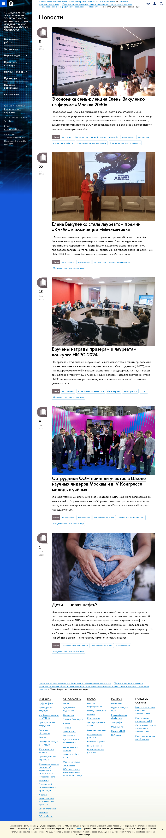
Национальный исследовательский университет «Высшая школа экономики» (75, 683)
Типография (116, 722)
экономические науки (119, 261)
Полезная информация (11, 86)
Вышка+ (66, 723)
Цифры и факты (46, 703)
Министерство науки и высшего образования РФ (145, 710)
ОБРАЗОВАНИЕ (72, 698)
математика (100, 261)
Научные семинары (14, 71)
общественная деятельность (91, 142)
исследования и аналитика (91, 391)
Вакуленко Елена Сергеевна (12, 110)
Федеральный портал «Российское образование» (145, 728)
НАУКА (91, 698)
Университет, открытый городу (90, 137)
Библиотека (116, 703)
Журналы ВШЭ (118, 731)
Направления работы (11, 41)
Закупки (42, 737)
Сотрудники (11, 48)
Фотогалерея (11, 94)
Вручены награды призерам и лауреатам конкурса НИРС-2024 (94, 352)
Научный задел (12, 55)
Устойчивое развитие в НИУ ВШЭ (49, 717)
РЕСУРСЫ (116, 698)
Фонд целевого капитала (46, 751)
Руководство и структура (46, 709)
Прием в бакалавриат (73, 719)
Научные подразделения (94, 705)
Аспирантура (69, 735)
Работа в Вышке (46, 816)
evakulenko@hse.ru (13, 129)
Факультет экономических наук (125, 142)
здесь (31, 828)
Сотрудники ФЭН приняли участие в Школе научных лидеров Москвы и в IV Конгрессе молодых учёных (99, 484)
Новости (43, 689)
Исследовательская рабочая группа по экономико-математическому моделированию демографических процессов (94, 686)
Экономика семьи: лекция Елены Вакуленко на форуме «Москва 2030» (98, 102)
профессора (128, 137)
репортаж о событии (63, 142)
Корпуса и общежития (44, 731)
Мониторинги (93, 718)
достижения (68, 261)
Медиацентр (117, 726)
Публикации (11, 78)
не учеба (113, 137)
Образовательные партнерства (71, 763)
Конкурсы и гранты (96, 741)
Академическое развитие (94, 736)
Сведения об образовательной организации (47, 787)
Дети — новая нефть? (74, 604)
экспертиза (143, 137)
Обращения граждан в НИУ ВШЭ (49, 743)
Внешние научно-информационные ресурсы (95, 749)
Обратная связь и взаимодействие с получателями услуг (72, 772)
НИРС (144, 391)
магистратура (130, 391)
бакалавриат (113, 391)
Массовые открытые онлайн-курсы (145, 737)
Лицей (66, 703)
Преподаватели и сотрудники (47, 724)
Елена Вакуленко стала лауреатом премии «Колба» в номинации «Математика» (96, 227)
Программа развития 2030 (131, 517)
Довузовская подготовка (69, 709)
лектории (66, 137)
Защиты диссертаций (97, 729)
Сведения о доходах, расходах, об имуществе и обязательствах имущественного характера (49, 772)
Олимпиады (68, 715)
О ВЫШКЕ (45, 698)
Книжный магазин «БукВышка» (119, 717)
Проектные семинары (10, 63)
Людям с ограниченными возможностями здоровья (46, 799)
